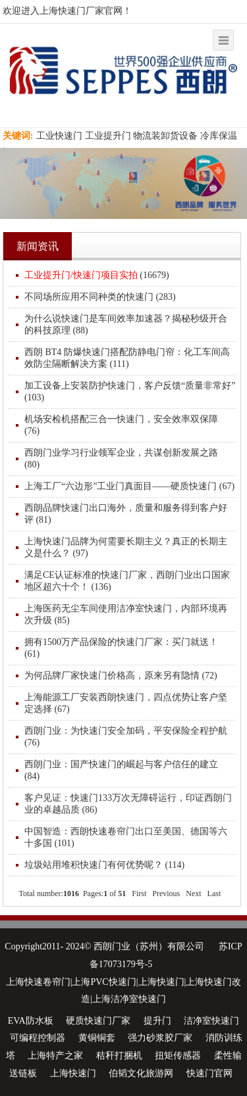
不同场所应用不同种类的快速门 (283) (100, 297)
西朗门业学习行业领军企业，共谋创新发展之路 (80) (121, 458)
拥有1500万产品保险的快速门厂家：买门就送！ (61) (121, 648)
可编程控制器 (37, 1038)
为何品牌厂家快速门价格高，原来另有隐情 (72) (120, 675)
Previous (166, 893)
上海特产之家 (55, 1055)
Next (193, 893)
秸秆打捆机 (119, 1055)
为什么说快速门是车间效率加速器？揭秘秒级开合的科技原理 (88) (125, 324)
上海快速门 (73, 1073)
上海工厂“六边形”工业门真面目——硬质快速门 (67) (129, 486)
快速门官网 (209, 1073)
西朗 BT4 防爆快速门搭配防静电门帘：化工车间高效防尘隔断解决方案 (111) (127, 358)
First (139, 893)
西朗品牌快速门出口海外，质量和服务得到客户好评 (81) (125, 514)
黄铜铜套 (96, 1038)
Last (214, 893)
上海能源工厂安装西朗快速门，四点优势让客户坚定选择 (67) (125, 703)
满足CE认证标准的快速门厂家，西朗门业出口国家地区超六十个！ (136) (127, 581)
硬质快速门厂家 (98, 1021)
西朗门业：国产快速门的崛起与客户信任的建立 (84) (121, 770)
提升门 (157, 1021)
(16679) (96, 275)
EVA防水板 (30, 1021)
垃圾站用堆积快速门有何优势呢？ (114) (104, 865)
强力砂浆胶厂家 (160, 1038)
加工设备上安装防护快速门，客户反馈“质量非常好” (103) (129, 391)
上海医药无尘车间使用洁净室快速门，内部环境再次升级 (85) (125, 614)
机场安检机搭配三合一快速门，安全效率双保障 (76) (121, 425)
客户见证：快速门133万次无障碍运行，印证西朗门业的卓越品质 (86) (128, 804)
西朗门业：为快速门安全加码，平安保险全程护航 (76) (125, 737)
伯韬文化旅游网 (141, 1073)
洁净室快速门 (211, 1021)
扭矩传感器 (178, 1055)
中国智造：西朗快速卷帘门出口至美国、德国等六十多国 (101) (125, 837)
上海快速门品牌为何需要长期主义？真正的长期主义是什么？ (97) (125, 547)
